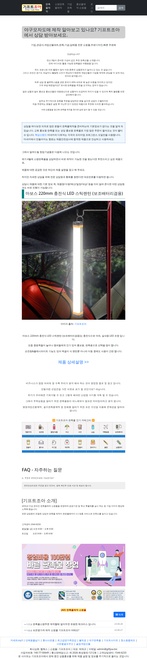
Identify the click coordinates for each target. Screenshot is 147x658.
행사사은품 (49, 640)
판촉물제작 (48, 8)
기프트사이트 (111, 640)
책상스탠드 (41, 135)
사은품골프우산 (65, 644)
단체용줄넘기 (33, 640)
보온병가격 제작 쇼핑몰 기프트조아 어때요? (56, 630)
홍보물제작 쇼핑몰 (81, 6)
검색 (121, 7)
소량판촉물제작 (59, 6)
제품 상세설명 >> (73, 362)
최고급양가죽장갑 (66, 640)
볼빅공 (82, 640)
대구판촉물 (95, 640)
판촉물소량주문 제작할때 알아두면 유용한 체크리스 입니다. (64, 624)
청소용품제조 (128, 640)
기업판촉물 (69, 8)
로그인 (92, 8)
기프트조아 (80, 324)
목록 (119, 614)
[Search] (106, 8)
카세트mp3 (17, 640)
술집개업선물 (83, 644)
